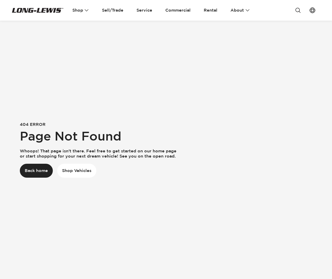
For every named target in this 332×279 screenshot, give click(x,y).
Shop (80, 10)
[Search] (298, 10)
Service (144, 10)
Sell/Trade (112, 10)
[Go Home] (37, 10)
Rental (210, 10)
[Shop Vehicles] (76, 171)
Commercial (178, 10)
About (240, 10)
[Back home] (36, 171)
